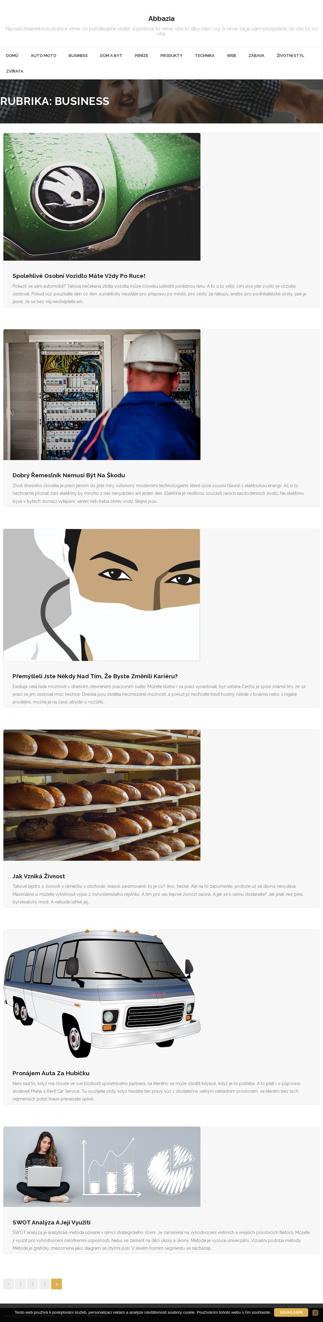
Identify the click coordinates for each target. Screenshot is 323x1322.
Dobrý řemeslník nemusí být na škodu (69, 473)
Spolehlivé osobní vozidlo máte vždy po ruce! (79, 273)
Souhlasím (291, 1312)
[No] (315, 1313)
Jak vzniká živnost (39, 874)
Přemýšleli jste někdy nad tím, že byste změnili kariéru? (95, 674)
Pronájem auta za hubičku (51, 1071)
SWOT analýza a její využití (52, 1220)
